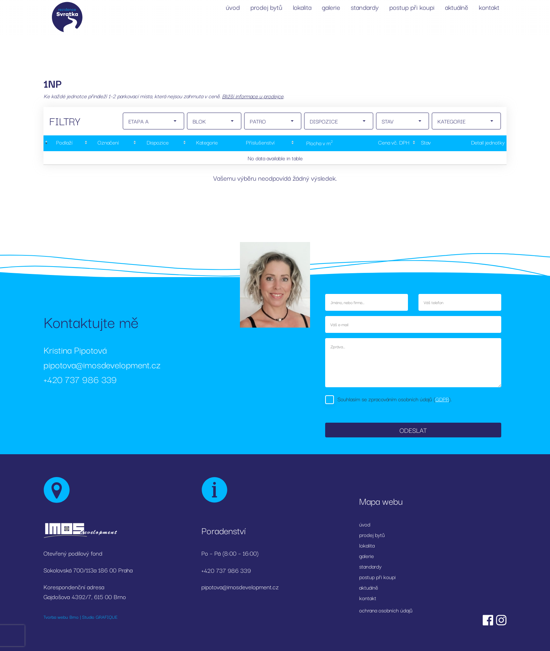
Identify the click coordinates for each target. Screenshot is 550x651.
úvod (233, 7)
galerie (331, 7)
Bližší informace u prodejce (252, 96)
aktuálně (456, 7)
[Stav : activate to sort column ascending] (424, 143)
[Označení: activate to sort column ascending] (107, 143)
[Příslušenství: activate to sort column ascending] (260, 143)
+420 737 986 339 (80, 379)
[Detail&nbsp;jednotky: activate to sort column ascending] (473, 143)
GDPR (442, 399)
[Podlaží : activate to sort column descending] (63, 143)
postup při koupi (412, 7)
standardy (365, 7)
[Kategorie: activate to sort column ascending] (206, 143)
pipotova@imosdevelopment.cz (102, 364)
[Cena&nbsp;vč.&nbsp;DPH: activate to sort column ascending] (379, 143)
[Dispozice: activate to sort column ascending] (157, 143)
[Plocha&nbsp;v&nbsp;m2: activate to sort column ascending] (319, 143)
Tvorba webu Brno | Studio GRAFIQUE (80, 616)
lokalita (302, 7)
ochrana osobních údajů (385, 610)
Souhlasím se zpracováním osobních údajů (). (394, 399)
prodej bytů (266, 7)
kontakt (489, 7)
